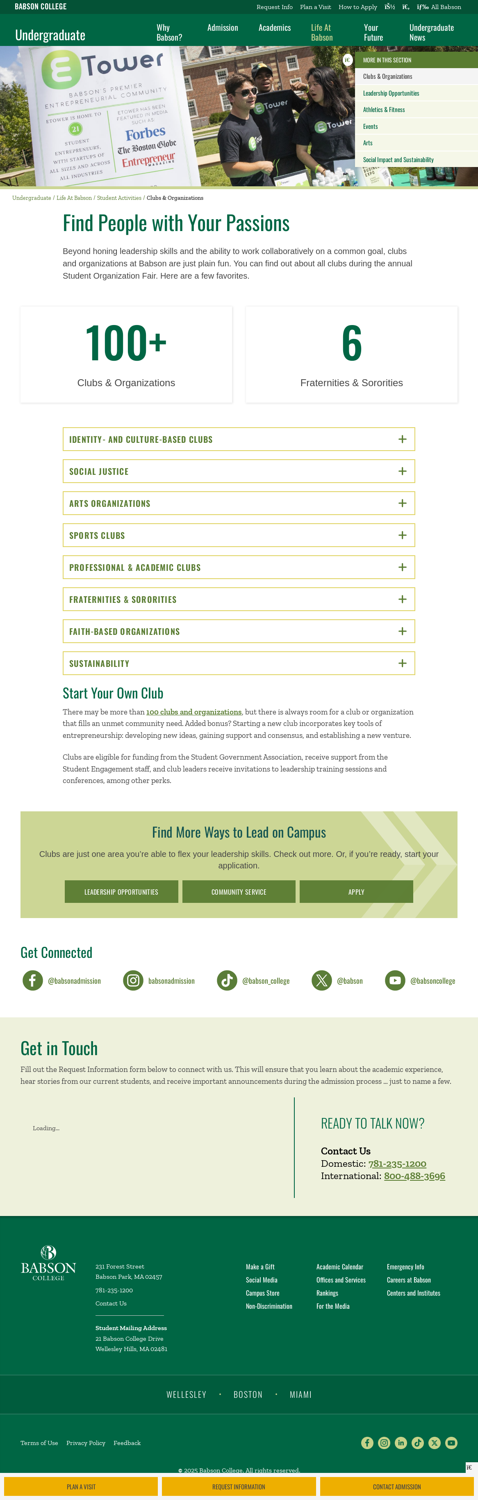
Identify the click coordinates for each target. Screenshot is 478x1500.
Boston (248, 1394)
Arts (368, 142)
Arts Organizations (238, 503)
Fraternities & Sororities (238, 599)
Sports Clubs (238, 535)
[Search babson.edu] (406, 7)
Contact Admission (397, 1486)
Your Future (373, 32)
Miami (301, 1394)
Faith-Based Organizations (238, 631)
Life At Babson (322, 32)
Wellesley (186, 1394)
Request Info (275, 7)
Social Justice (238, 471)
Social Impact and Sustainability (398, 159)
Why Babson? (169, 32)
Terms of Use (39, 1443)
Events (370, 126)
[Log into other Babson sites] (389, 7)
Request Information (238, 1486)
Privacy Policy (85, 1443)
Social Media (262, 1280)
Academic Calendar (339, 1266)
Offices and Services (341, 1280)
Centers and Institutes (413, 1293)
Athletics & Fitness (384, 109)
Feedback (127, 1443)
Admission (222, 27)
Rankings (327, 1293)
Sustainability (238, 663)
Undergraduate (50, 34)
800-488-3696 (414, 1175)
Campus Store (263, 1293)
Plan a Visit (315, 7)
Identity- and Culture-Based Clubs (238, 439)
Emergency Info (405, 1266)
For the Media (333, 1306)
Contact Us (111, 1303)
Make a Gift (260, 1266)
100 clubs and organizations (194, 712)
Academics (275, 27)
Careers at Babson (409, 1280)
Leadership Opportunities (391, 92)
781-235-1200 (397, 1163)
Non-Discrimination (269, 1306)
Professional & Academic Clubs (238, 567)
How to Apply (358, 7)
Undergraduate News (432, 32)
